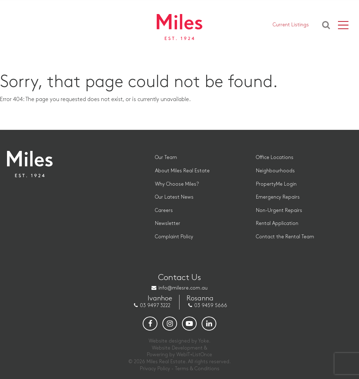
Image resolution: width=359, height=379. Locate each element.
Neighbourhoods (275, 170)
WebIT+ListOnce (194, 354)
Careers (164, 210)
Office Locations (274, 157)
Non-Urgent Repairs (279, 210)
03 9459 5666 (210, 305)
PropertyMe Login (276, 184)
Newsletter (167, 223)
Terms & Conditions (197, 368)
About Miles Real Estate (182, 170)
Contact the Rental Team (285, 236)
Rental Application (277, 223)
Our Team (166, 157)
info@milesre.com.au (183, 288)
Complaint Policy (174, 236)
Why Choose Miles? (177, 184)
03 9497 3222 (155, 305)
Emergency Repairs (278, 197)
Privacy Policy (155, 368)
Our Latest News (174, 197)
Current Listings (291, 24)
